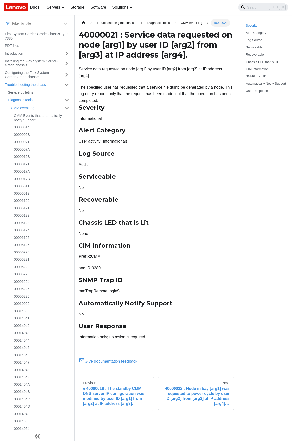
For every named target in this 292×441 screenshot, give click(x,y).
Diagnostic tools (20, 100)
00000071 (21, 142)
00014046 (21, 355)
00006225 (21, 289)
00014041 (21, 318)
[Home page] (83, 23)
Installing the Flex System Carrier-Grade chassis (31, 63)
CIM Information (257, 69)
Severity (251, 25)
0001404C (22, 399)
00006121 (21, 208)
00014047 (21, 362)
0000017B (22, 179)
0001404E (22, 414)
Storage (77, 7)
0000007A (22, 149)
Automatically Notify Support (266, 83)
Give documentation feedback (108, 361)
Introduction (14, 53)
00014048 (21, 370)
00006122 (21, 215)
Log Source (254, 40)
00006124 (21, 230)
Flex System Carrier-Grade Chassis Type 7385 (36, 36)
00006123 (21, 223)
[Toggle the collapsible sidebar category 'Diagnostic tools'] (66, 100)
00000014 (21, 127)
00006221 (21, 259)
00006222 (21, 267)
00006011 (21, 186)
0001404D (22, 406)
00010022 (21, 304)
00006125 (21, 238)
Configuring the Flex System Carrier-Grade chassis (27, 75)
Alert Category (256, 33)
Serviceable (254, 47)
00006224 (21, 282)
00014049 (21, 377)
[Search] (263, 7)
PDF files (12, 46)
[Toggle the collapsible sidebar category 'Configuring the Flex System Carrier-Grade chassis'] (66, 75)
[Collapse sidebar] (37, 436)
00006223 (21, 274)
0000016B (22, 157)
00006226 (21, 296)
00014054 (21, 429)
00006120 (21, 201)
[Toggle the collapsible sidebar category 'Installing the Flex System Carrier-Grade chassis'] (66, 63)
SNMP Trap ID (256, 76)
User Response (257, 91)
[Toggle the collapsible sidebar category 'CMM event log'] (66, 108)
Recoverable (255, 54)
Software (98, 7)
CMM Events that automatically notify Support (38, 118)
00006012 (21, 193)
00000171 (21, 164)
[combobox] (12, 23)
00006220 (21, 252)
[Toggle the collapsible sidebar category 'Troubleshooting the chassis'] (66, 85)
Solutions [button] (120, 7)
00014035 (21, 311)
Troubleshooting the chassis (26, 85)
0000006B (22, 135)
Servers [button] (53, 7)
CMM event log (22, 108)
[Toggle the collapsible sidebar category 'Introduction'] (66, 54)
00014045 (21, 348)
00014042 (21, 326)
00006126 (21, 245)
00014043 (21, 333)
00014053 (21, 421)
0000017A (22, 171)
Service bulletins (20, 92)
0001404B (22, 392)
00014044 (21, 340)
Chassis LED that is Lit (262, 62)
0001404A (22, 384)
